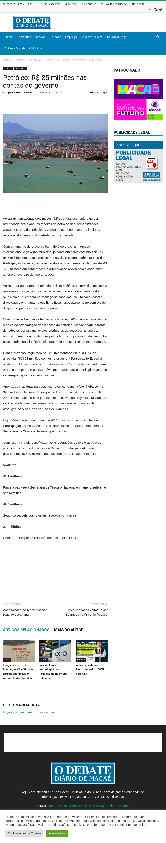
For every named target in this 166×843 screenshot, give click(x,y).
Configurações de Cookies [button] (24, 833)
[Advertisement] (112, 22)
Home (9, 37)
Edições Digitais (15, 48)
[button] (158, 37)
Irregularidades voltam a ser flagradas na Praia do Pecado (87, 612)
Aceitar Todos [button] (56, 833)
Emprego (71, 37)
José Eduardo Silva (20, 92)
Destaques (24, 37)
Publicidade (137, 3)
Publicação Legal (116, 37)
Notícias (42, 37)
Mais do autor (69, 630)
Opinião (36, 48)
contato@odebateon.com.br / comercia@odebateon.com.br (89, 806)
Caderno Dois (91, 37)
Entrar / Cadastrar (50, 3)
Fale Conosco (88, 3)
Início (6, 60)
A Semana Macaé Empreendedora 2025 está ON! (90, 669)
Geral (7, 659)
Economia (34, 60)
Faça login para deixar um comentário (28, 712)
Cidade (56, 37)
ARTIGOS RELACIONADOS (26, 630)
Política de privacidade (113, 3)
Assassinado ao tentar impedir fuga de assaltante (25, 612)
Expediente (70, 3)
